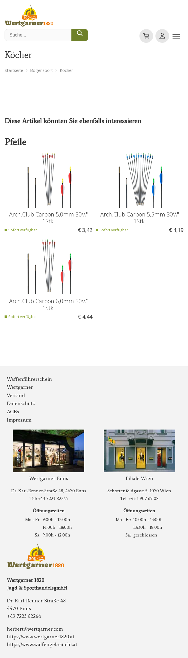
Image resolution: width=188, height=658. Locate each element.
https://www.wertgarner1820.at (40, 636)
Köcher (66, 70)
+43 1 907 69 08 (144, 498)
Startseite (14, 70)
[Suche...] (79, 35)
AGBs (13, 411)
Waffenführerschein (29, 379)
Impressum (19, 420)
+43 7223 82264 (53, 498)
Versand (16, 395)
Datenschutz (21, 403)
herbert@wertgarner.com (35, 629)
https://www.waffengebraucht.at (42, 644)
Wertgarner (20, 387)
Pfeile (15, 142)
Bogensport (41, 70)
